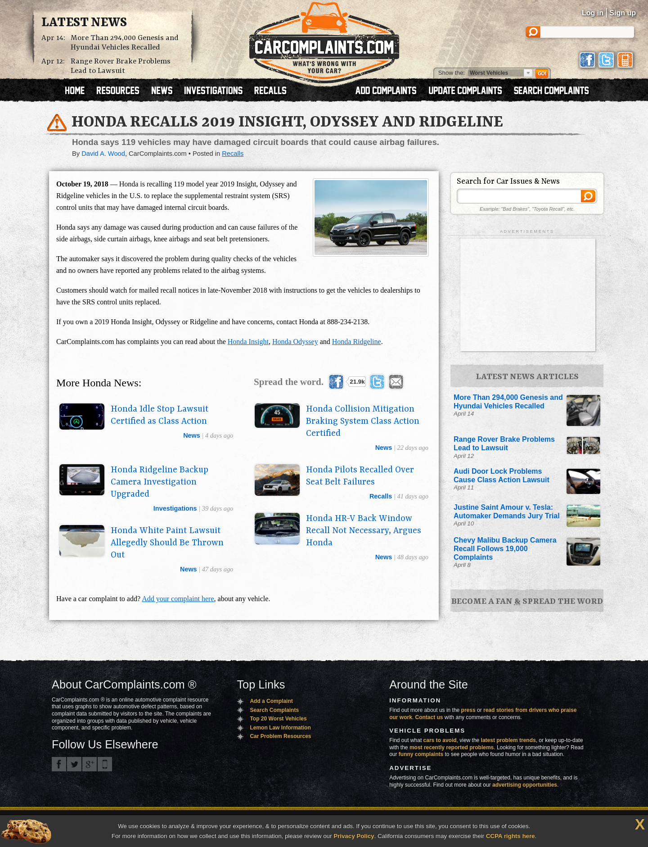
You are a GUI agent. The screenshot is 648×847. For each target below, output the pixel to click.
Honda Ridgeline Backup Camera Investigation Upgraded (159, 482)
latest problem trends (508, 740)
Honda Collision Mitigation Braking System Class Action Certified (362, 421)
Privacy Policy (353, 836)
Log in (592, 13)
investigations (175, 508)
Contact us (429, 717)
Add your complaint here (178, 598)
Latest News (84, 23)
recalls (380, 496)
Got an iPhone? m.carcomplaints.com (105, 764)
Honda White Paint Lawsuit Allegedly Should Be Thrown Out (167, 543)
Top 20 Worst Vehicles (278, 719)
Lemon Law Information (280, 728)
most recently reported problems (452, 747)
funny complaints (421, 754)
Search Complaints (274, 710)
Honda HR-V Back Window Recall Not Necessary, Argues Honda (363, 531)
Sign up (622, 13)
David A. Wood (103, 153)
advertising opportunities (524, 785)
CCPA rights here (510, 836)
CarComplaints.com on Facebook (59, 764)
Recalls (232, 153)
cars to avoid (440, 740)
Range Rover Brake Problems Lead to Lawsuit (121, 66)
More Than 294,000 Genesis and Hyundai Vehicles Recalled (125, 43)
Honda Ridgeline (356, 341)
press (468, 710)
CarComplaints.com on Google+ (89, 764)
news (191, 435)
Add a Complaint (271, 701)
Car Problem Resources (280, 736)
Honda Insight (248, 341)
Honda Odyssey (295, 341)
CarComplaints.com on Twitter (74, 764)
